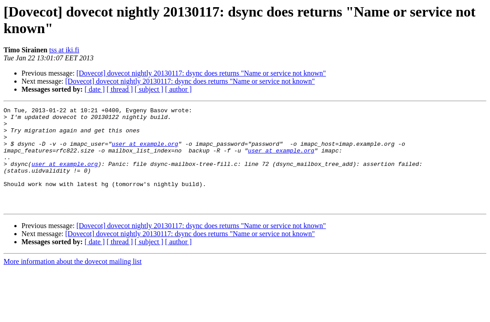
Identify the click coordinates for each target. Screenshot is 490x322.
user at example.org (145, 152)
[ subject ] (149, 89)
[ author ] (178, 89)
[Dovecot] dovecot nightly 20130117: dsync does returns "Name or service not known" (201, 73)
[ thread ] (120, 89)
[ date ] (95, 89)
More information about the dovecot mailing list (72, 281)
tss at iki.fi (64, 50)
